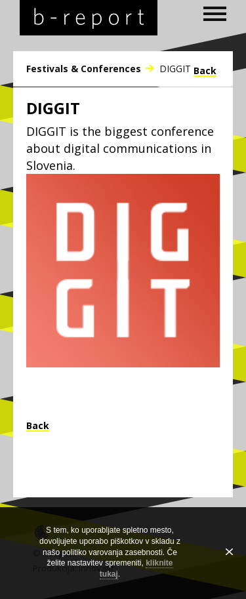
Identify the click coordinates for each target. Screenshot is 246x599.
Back (205, 71)
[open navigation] (215, 14)
